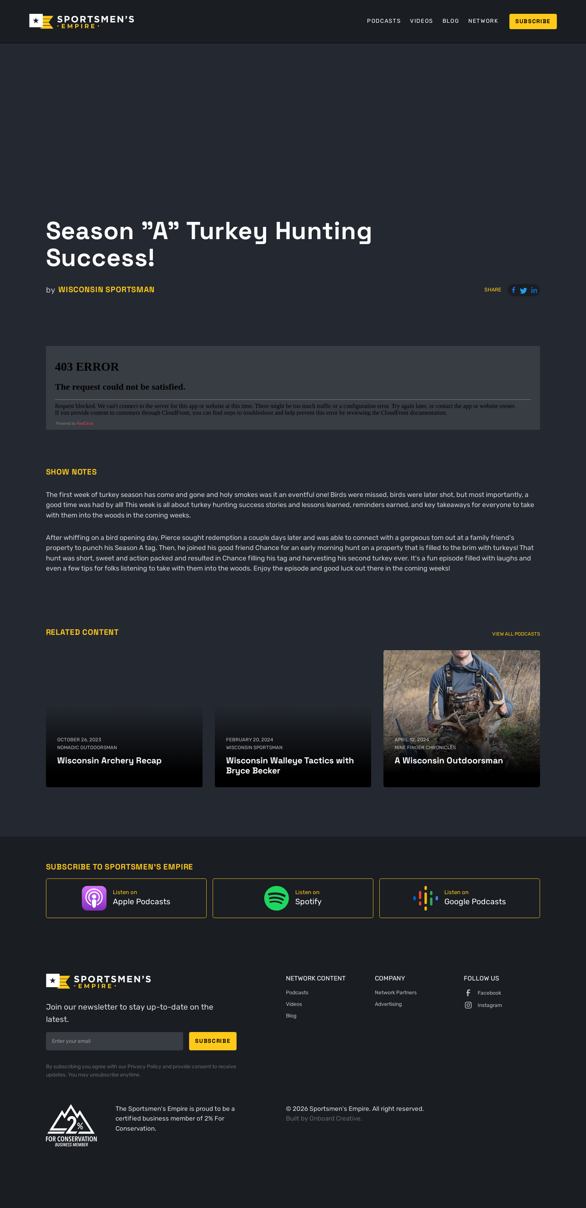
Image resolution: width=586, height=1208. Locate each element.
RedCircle (85, 423)
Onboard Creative (335, 1118)
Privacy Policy (145, 1066)
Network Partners (396, 992)
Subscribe (532, 21)
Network (483, 21)
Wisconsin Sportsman (106, 289)
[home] (81, 21)
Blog (450, 21)
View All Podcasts (516, 634)
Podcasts (384, 21)
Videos (421, 21)
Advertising (388, 1004)
